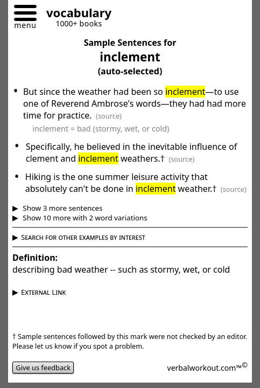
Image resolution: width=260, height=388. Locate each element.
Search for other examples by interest (83, 237)
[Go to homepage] (74, 14)
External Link (43, 292)
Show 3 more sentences (62, 208)
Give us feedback (43, 367)
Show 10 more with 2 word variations (84, 218)
